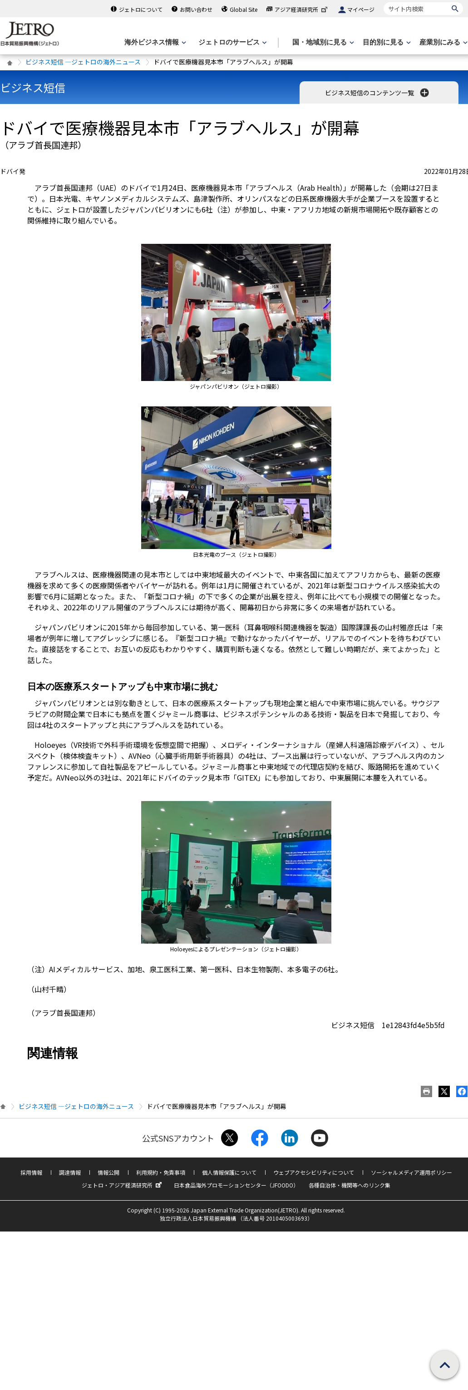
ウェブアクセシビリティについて (313, 1172)
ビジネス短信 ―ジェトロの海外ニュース (83, 61)
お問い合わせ (196, 9)
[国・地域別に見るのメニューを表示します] (322, 42)
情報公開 (108, 1172)
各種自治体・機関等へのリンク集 (349, 1185)
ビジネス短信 (32, 87)
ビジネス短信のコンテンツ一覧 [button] (378, 92)
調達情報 (70, 1172)
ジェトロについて (141, 9)
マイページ (360, 9)
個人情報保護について (229, 1172)
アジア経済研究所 (302, 9)
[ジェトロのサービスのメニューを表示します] (231, 42)
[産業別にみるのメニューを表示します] (442, 42)
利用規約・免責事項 (160, 1172)
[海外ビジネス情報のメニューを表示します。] (154, 42)
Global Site (243, 9)
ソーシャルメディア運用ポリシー (411, 1172)
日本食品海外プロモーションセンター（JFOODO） (236, 1185)
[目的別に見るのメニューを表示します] (386, 42)
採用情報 (31, 1172)
